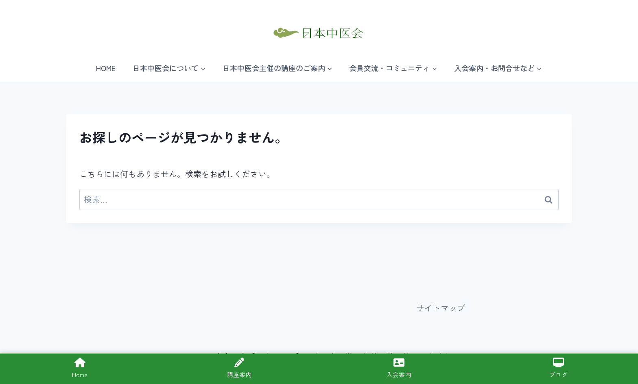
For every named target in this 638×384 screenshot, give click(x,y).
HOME (106, 68)
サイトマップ (440, 308)
